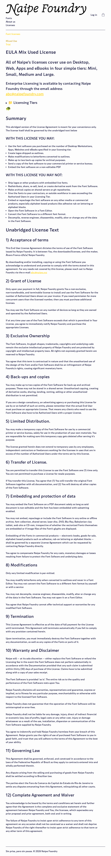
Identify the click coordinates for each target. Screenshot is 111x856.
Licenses (10, 25)
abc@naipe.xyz (39, 272)
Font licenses (13, 34)
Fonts (9, 18)
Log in (94, 15)
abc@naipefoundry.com (25, 94)
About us (10, 21)
